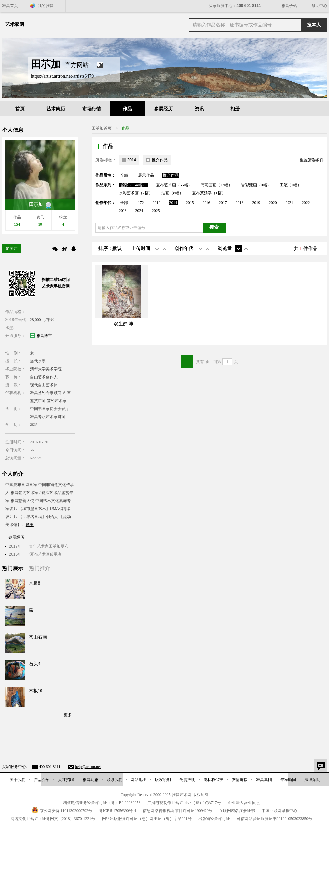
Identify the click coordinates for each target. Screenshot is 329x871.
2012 (157, 202)
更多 (68, 715)
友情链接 (240, 779)
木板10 (35, 690)
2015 (190, 202)
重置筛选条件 (312, 160)
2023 (123, 210)
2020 (273, 202)
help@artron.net (88, 766)
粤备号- (117, 810)
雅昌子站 (289, 5)
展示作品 (146, 175)
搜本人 (314, 24)
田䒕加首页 (102, 128)
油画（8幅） (172, 193)
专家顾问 (288, 779)
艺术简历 (55, 108)
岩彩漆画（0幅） (256, 185)
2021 (289, 202)
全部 (124, 175)
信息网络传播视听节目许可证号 (177, 810)
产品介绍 (42, 779)
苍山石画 (38, 637)
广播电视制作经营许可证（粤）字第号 (184, 802)
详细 (30, 524)
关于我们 (18, 779)
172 (141, 202)
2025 (156, 210)
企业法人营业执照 (244, 802)
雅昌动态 (90, 779)
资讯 (199, 108)
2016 (206, 202)
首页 (20, 108)
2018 (240, 202)
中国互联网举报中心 (279, 810)
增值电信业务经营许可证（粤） (102, 802)
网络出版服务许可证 (147, 818)
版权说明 (163, 779)
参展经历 (163, 108)
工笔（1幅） (290, 185)
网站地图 (139, 779)
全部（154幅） (133, 185)
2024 (139, 210)
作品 (127, 108)
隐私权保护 (213, 779)
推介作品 (171, 175)
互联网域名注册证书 (237, 810)
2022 (306, 202)
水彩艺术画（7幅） (136, 193)
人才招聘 (66, 779)
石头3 (34, 663)
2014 (173, 202)
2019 (256, 202)
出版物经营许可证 (214, 818)
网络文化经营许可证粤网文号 (52, 818)
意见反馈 (320, 765)
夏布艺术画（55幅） (174, 185)
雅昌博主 (44, 335)
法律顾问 (312, 779)
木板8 (34, 583)
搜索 (214, 227)
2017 (223, 202)
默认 (117, 248)
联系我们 (115, 779)
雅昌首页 (10, 5)
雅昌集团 (264, 779)
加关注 (12, 248)
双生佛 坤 (123, 323)
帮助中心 (319, 5)
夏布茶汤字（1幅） (209, 193)
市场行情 (91, 108)
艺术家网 (14, 24)
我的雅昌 (46, 5)
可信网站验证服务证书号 (274, 818)
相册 (235, 108)
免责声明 (187, 779)
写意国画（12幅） (216, 185)
